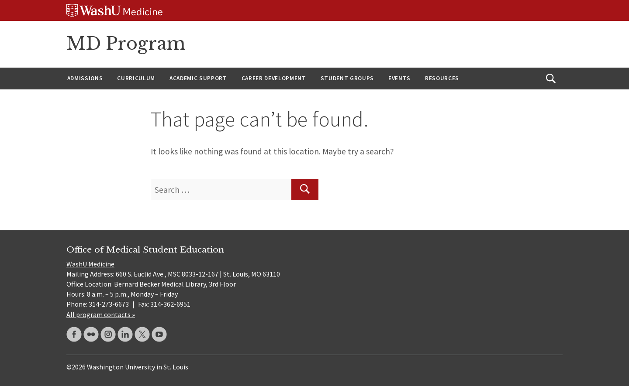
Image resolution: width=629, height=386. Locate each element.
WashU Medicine (90, 264)
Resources (442, 78)
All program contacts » (100, 314)
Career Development (274, 78)
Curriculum (136, 78)
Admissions (85, 78)
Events (399, 78)
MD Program (126, 44)
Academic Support (198, 78)
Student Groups (347, 78)
